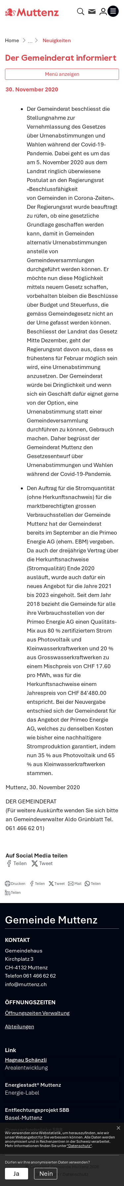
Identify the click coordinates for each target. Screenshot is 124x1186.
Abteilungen (19, 1026)
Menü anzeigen (62, 74)
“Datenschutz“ (79, 1145)
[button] (16, 863)
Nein (46, 1174)
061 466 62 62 (39, 975)
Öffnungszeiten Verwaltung (37, 1013)
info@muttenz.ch (26, 984)
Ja (17, 1174)
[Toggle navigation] (113, 11)
